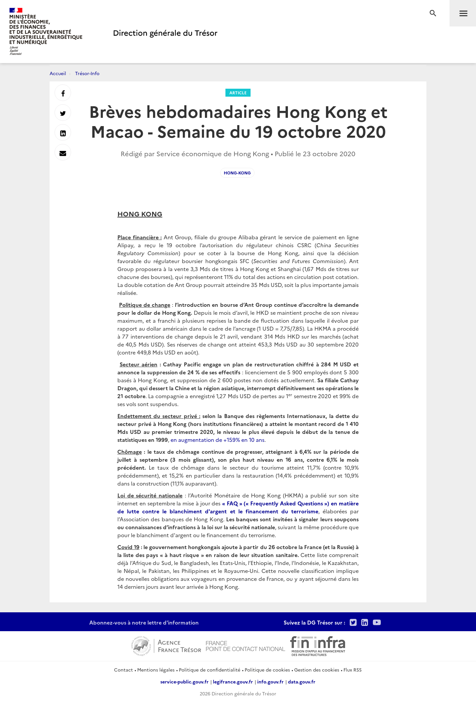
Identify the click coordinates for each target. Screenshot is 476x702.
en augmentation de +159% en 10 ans (217, 439)
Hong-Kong (237, 172)
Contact (123, 669)
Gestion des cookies (316, 669)
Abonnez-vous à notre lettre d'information (144, 622)
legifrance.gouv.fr (233, 681)
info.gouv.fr (270, 681)
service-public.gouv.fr (184, 681)
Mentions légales (156, 669)
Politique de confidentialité (209, 669)
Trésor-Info (87, 73)
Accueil (58, 73)
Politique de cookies (267, 669)
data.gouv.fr (301, 681)
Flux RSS (352, 669)
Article (238, 92)
